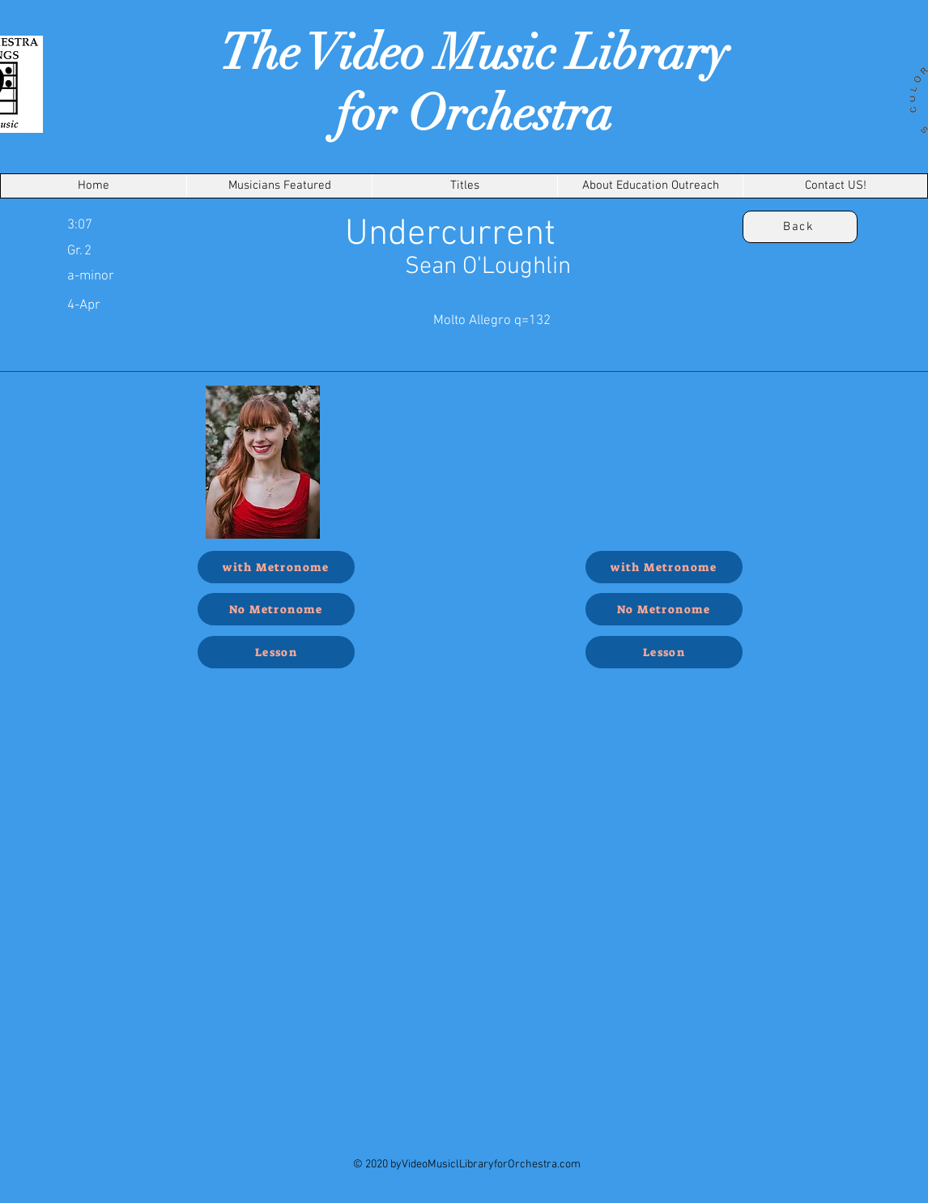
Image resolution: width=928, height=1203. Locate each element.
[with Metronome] (276, 567)
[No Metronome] (276, 609)
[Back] (800, 227)
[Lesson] (276, 652)
